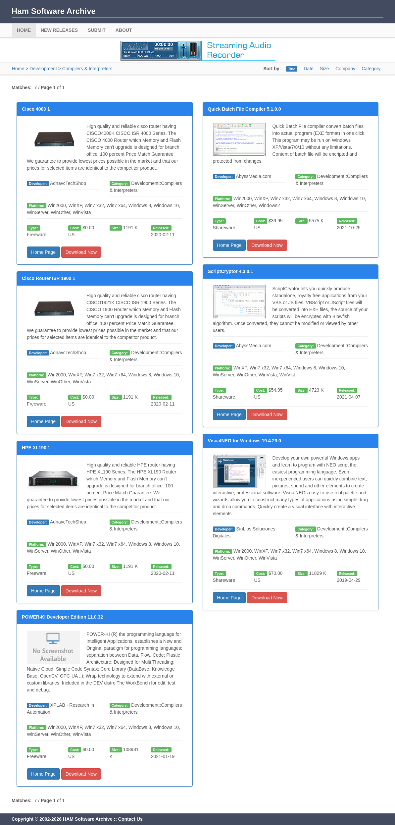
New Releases (59, 30)
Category (371, 68)
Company (345, 68)
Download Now (81, 252)
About (124, 30)
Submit (97, 30)
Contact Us (130, 819)
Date (309, 68)
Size (324, 68)
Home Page (43, 252)
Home (24, 30)
